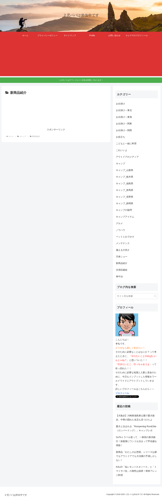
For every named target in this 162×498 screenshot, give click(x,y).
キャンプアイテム (125, 216)
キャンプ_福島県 (124, 183)
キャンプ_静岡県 (124, 203)
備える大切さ (123, 250)
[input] (136, 296)
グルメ (119, 223)
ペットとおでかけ (125, 236)
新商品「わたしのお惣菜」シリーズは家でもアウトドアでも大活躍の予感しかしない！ (136, 456)
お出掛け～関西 (124, 130)
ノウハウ (120, 230)
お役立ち (120, 137)
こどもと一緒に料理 (126, 143)
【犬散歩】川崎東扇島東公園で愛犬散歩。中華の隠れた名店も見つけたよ (135, 417)
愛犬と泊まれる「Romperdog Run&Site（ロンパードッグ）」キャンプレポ (136, 428)
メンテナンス (123, 243)
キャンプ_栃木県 (124, 177)
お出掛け (120, 103)
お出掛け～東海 (124, 117)
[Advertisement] (81, 58)
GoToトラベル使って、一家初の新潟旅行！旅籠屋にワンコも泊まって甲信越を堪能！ (136, 441)
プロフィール (122, 393)
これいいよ (121, 150)
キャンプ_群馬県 (124, 190)
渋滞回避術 (121, 270)
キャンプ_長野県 (124, 197)
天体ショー (121, 256)
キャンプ (120, 163)
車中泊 (119, 276)
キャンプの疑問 (124, 210)
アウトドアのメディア (127, 157)
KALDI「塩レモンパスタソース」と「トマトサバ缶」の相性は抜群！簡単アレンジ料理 (136, 471)
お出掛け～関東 (124, 123)
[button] (155, 296)
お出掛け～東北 (124, 110)
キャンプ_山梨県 (124, 170)
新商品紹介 (121, 263)
